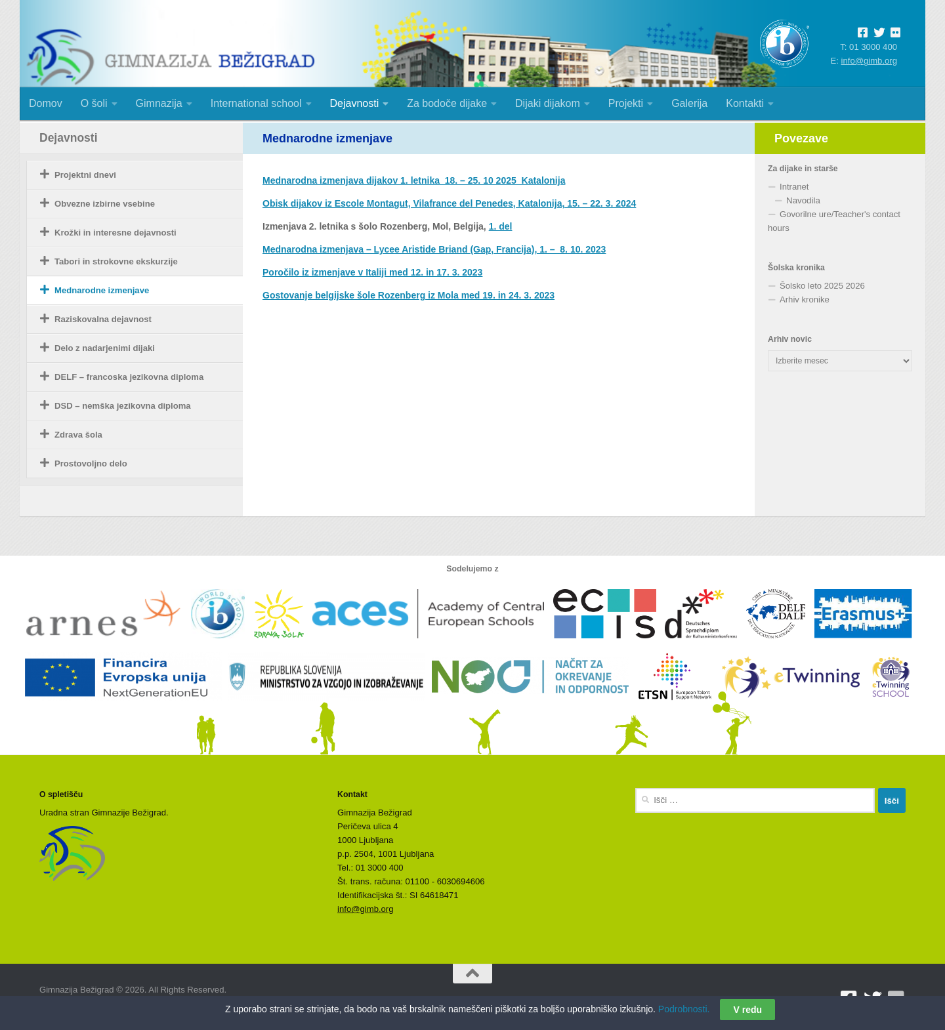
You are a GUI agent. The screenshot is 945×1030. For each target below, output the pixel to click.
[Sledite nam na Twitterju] (873, 999)
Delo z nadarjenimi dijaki (104, 348)
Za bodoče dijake (447, 103)
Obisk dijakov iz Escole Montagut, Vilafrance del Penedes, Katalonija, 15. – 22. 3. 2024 (449, 203)
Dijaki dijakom (547, 103)
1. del (501, 226)
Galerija (689, 103)
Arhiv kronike (805, 299)
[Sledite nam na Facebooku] (849, 999)
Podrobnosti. (684, 1013)
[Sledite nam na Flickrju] (896, 999)
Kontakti (745, 103)
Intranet (794, 187)
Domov (45, 103)
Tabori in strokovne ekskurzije (116, 261)
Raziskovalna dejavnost (103, 319)
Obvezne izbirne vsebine (104, 204)
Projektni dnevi (85, 175)
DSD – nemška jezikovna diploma (122, 406)
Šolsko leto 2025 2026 (822, 286)
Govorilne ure (805, 214)
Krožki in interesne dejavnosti (115, 232)
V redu (747, 1014)
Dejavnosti (354, 103)
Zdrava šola (78, 435)
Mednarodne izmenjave (101, 290)
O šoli (94, 103)
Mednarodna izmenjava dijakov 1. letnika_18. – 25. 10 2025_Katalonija (413, 180)
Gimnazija (159, 103)
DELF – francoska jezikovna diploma (128, 377)
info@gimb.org (869, 61)
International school (256, 103)
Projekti (625, 103)
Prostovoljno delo (90, 463)
